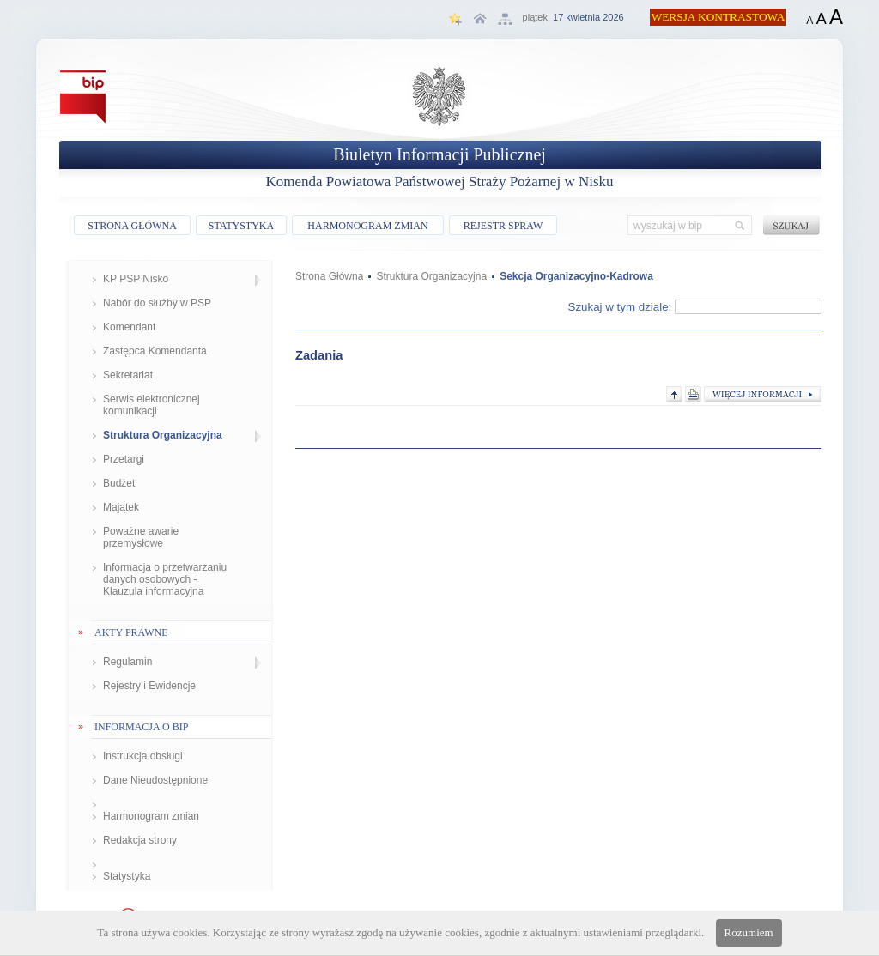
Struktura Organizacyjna (162, 435)
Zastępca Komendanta (155, 351)
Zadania (319, 355)
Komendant (129, 327)
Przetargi (123, 459)
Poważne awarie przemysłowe (141, 537)
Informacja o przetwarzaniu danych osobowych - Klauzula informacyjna (165, 579)
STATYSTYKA (241, 226)
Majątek (121, 507)
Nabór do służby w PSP (157, 303)
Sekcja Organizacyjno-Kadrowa (576, 276)
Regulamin (127, 662)
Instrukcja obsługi (143, 756)
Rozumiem (748, 932)
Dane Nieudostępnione (155, 780)
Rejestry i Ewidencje (149, 686)
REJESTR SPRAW (503, 226)
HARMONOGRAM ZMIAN (367, 226)
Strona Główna (329, 276)
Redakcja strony (140, 840)
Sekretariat (128, 375)
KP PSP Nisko (135, 279)
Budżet (119, 483)
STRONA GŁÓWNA (132, 226)
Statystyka (126, 876)
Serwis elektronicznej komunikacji (151, 405)
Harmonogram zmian (151, 816)
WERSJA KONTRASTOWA (718, 16)
